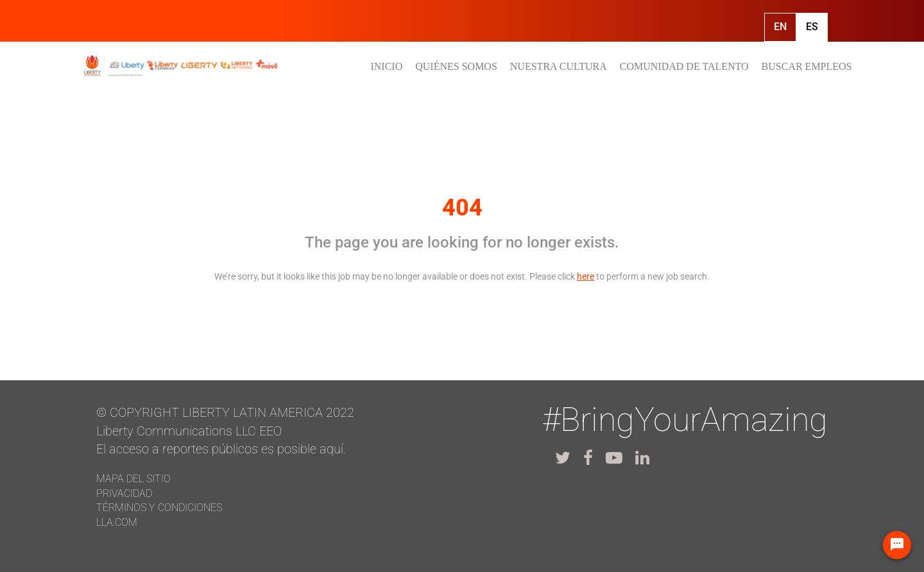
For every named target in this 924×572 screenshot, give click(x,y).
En (780, 27)
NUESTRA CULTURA (558, 66)
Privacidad (124, 493)
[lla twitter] (562, 457)
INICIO (386, 66)
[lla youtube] (614, 457)
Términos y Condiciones (159, 507)
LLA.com (116, 522)
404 (462, 207)
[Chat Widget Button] (897, 545)
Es (812, 27)
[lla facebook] (588, 457)
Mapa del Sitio (133, 479)
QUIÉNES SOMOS (456, 66)
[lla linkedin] (642, 457)
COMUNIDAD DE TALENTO (684, 66)
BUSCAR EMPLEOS (807, 66)
